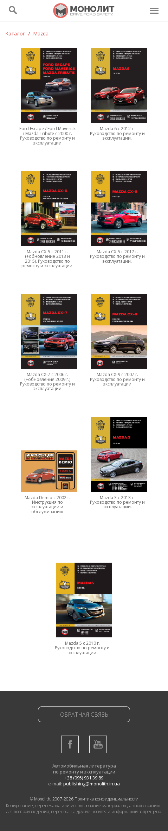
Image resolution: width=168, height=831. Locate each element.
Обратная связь (84, 714)
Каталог (15, 33)
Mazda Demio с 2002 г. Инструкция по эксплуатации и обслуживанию (47, 505)
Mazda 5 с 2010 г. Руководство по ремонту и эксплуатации (82, 648)
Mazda (41, 33)
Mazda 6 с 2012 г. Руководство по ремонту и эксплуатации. (117, 133)
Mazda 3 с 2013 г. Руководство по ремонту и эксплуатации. (117, 502)
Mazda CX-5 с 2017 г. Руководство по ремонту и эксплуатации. (117, 256)
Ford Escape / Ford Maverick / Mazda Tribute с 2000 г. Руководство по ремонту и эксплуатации (47, 136)
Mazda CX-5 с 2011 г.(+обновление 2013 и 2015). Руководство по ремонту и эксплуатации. (47, 259)
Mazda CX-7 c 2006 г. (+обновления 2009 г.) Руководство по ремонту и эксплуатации (47, 381)
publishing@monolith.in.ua (91, 783)
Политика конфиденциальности (106, 799)
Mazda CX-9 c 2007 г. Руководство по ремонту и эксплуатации (117, 379)
